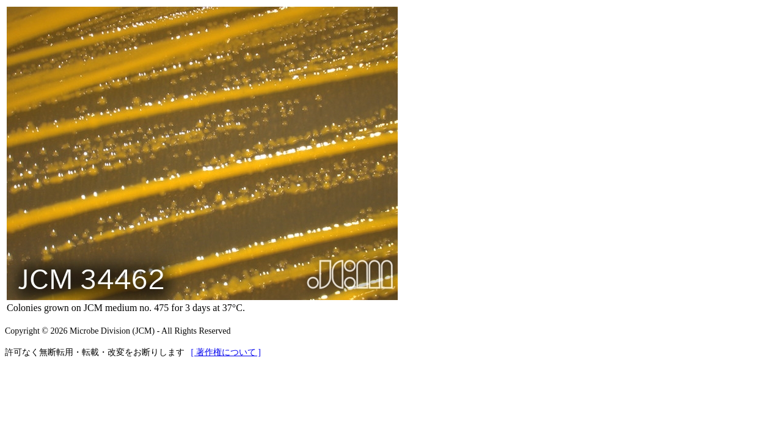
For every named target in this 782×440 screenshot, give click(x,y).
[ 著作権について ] (226, 352)
